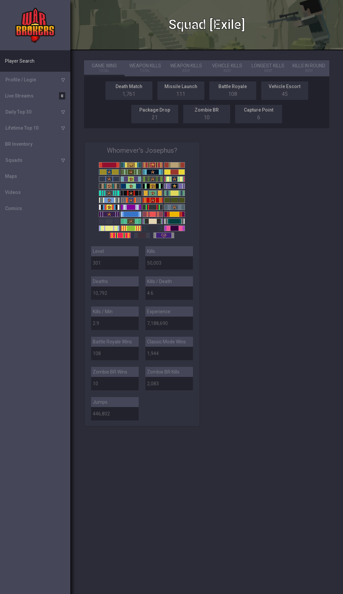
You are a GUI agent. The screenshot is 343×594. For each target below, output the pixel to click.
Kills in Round (308, 68)
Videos (13, 192)
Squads (13, 160)
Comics (13, 208)
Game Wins (104, 68)
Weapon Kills (145, 68)
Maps (11, 176)
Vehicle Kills (227, 68)
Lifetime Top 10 (22, 128)
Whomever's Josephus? (142, 150)
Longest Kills (268, 68)
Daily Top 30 (18, 112)
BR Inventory (18, 144)
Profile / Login (20, 79)
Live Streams (35, 96)
